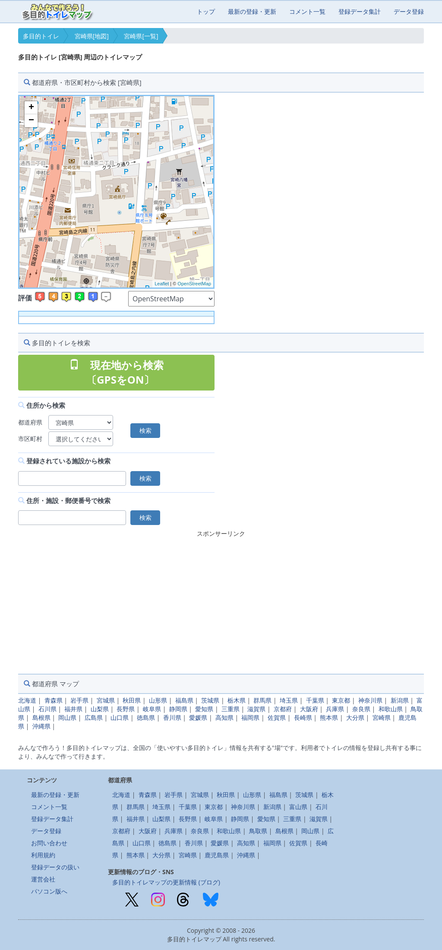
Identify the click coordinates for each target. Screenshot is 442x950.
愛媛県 (198, 717)
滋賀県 (256, 709)
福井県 (73, 709)
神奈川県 (370, 700)
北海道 (27, 700)
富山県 (298, 807)
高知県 (224, 717)
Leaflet (162, 283)
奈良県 (361, 709)
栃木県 (236, 700)
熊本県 (329, 717)
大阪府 (309, 709)
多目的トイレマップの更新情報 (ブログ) (166, 882)
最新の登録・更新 (252, 11)
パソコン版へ (49, 891)
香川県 (172, 717)
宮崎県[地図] (92, 36)
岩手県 (79, 700)
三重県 (230, 709)
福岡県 (250, 717)
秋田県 (132, 700)
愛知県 (204, 709)
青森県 (53, 700)
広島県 (94, 717)
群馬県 (262, 700)
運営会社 (43, 879)
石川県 (47, 709)
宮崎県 (382, 717)
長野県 (126, 709)
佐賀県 (277, 717)
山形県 (158, 700)
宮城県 (106, 700)
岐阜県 (152, 709)
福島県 (184, 700)
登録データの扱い (55, 867)
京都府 (283, 709)
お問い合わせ (49, 843)
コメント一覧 (307, 11)
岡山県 (67, 717)
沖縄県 (41, 726)
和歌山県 (391, 709)
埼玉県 (289, 700)
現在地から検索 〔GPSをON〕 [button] (116, 372)
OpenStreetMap (194, 283)
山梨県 (100, 709)
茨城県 (210, 700)
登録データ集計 (359, 11)
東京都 (341, 700)
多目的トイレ (41, 36)
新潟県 (400, 700)
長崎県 (303, 717)
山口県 (119, 717)
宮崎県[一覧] (141, 36)
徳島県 (146, 717)
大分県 (355, 717)
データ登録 (409, 11)
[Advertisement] (221, 600)
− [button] (31, 120)
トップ (206, 11)
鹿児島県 (217, 855)
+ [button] (31, 107)
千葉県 (315, 700)
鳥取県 (258, 831)
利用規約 (43, 855)
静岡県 (178, 709)
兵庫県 (335, 709)
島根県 (41, 717)
